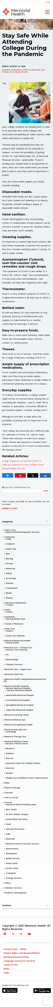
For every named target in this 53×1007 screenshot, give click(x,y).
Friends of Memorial (14, 623)
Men (8, 553)
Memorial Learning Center (17, 715)
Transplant (11, 873)
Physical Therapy (12, 787)
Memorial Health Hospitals (17, 686)
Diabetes (10, 753)
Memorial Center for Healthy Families (23, 763)
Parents (24, 72)
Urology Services (13, 878)
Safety (9, 573)
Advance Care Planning (16, 649)
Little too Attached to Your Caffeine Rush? (23, 464)
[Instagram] (21, 934)
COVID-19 (26, 69)
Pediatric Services (14, 664)
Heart (8, 824)
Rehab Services (13, 858)
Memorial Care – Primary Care (18, 647)
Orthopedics (11, 853)
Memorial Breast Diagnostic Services (22, 532)
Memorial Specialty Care (16, 729)
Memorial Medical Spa (15, 719)
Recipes (9, 773)
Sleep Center (12, 863)
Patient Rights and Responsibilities (22, 953)
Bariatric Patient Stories (17, 743)
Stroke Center (12, 868)
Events (7, 609)
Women (9, 598)
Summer (10, 583)
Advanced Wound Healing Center (21, 804)
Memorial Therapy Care (15, 736)
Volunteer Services (13, 888)
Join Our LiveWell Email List (16, 487)
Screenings (11, 578)
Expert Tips (11, 549)
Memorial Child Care (14, 674)
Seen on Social (11, 797)
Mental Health (12, 642)
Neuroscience (12, 848)
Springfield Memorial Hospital (19, 705)
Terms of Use (11, 964)
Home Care (10, 628)
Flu (7, 654)
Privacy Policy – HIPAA (15, 949)
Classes (9, 612)
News (17, 72)
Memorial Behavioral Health (17, 640)
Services (8, 802)
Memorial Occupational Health (19, 724)
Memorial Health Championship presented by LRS (25, 680)
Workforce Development (16, 892)
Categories (26, 521)
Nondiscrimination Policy (16, 957)
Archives (26, 905)
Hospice (9, 630)
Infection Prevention (15, 829)
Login (6, 972)
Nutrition (10, 768)
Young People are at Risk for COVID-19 (21, 460)
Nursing (9, 558)
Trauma (9, 605)
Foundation (10, 616)
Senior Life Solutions (15, 635)
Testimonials (12, 588)
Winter (9, 593)
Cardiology (11, 731)
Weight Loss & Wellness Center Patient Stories (27, 778)
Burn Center (11, 809)
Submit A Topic (10, 508)
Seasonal (9, 792)
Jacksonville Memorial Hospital (20, 695)
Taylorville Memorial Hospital (19, 710)
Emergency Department (15, 602)
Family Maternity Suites (16, 819)
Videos (8, 883)
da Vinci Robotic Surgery (17, 814)
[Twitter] (13, 934)
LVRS (8, 834)
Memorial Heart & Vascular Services (22, 843)
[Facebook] (5, 934)
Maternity (10, 839)
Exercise (9, 758)
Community (16, 69)
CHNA (8, 539)
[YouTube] (29, 934)
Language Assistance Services (19, 961)
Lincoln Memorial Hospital (18, 700)
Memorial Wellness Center (16, 741)
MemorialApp (12, 659)
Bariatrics (10, 748)
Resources (10, 568)
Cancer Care (10, 530)
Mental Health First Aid (13, 468)
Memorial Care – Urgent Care (18, 669)
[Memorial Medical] (16, 11)
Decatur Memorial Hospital (18, 688)
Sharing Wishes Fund (15, 619)
